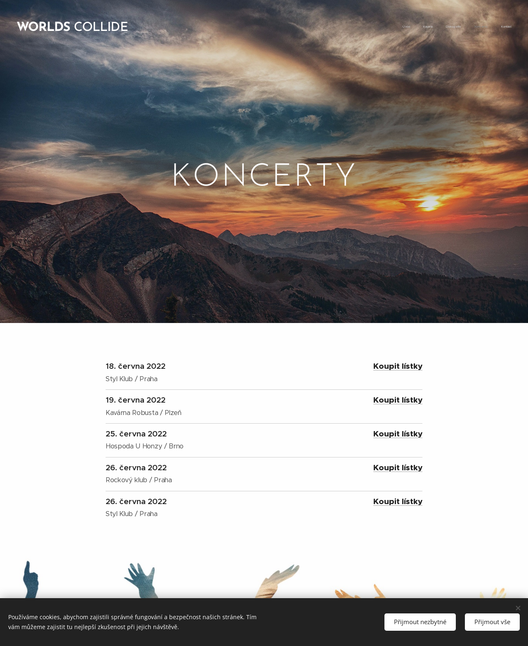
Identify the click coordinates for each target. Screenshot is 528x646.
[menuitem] (461, 27)
